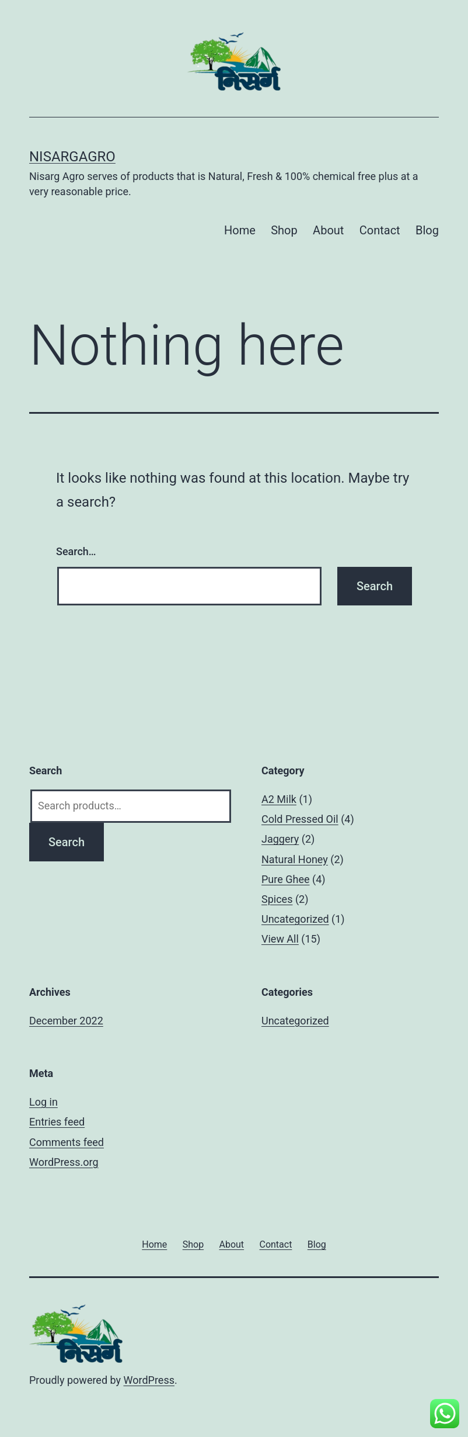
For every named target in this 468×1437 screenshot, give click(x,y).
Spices (276, 899)
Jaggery (280, 839)
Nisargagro (72, 156)
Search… (76, 551)
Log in (43, 1102)
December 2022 (66, 1020)
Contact (379, 230)
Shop (284, 230)
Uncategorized (295, 919)
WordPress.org (64, 1162)
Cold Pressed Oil (299, 819)
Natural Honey (294, 859)
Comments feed (66, 1142)
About (328, 230)
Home (240, 230)
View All (280, 939)
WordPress (149, 1380)
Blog (427, 230)
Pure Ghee (285, 879)
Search (66, 842)
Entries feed (57, 1122)
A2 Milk (278, 799)
